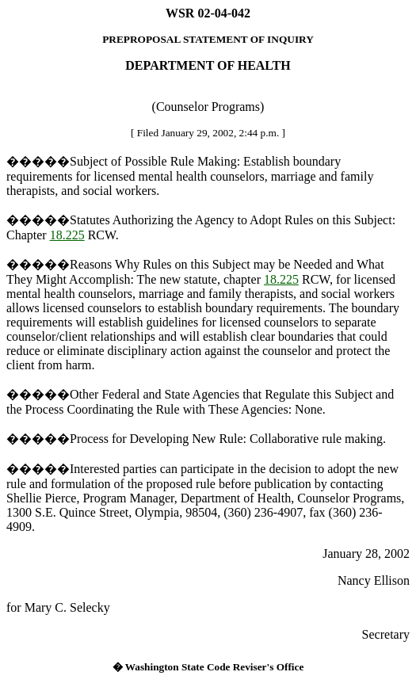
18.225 (67, 235)
